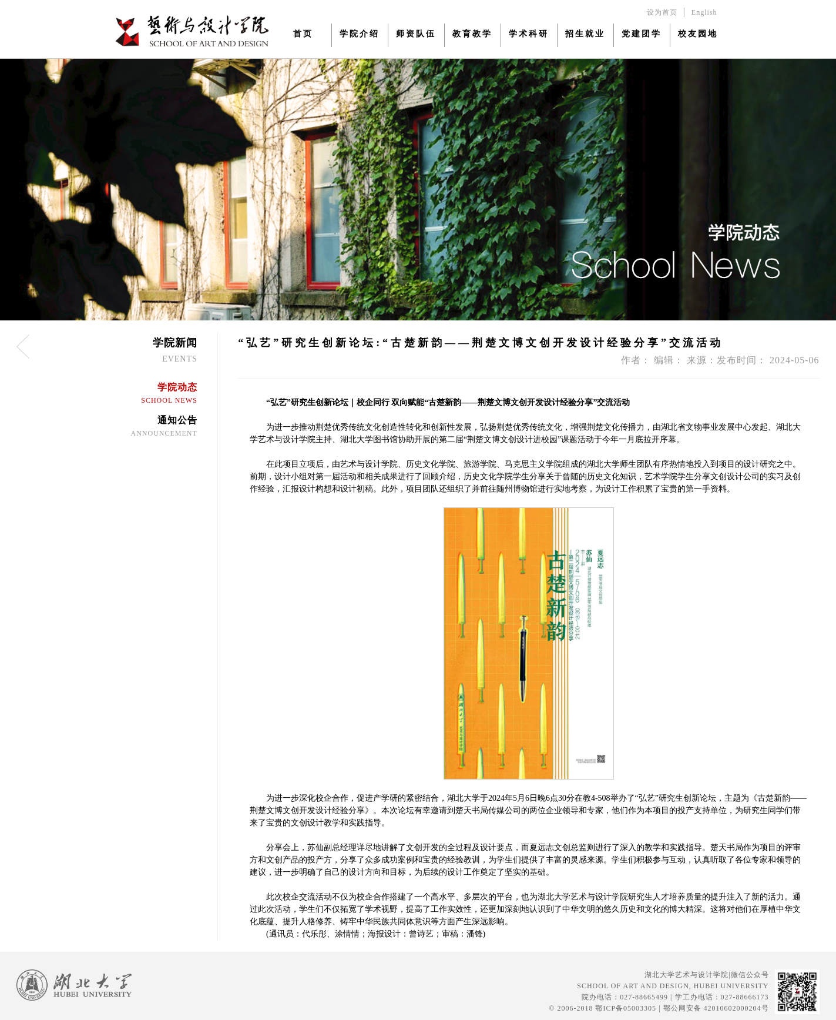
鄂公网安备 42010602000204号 (716, 1008)
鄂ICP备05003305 (625, 1008)
